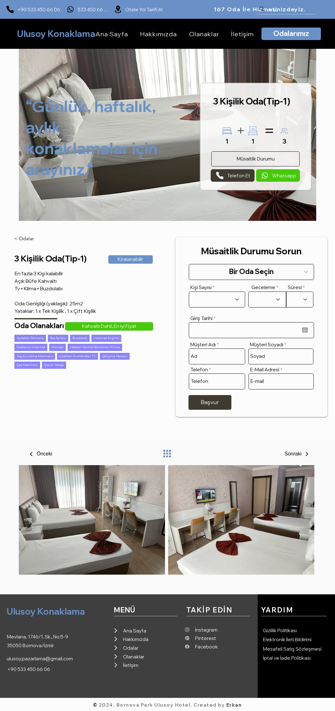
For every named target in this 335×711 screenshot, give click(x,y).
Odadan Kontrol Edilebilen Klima (95, 346)
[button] (130, 259)
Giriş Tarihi (204, 318)
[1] (226, 135)
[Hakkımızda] (145, 639)
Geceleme (263, 287)
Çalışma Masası (114, 355)
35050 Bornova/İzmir (30, 645)
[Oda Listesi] (167, 454)
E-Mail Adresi (264, 369)
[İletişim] (145, 665)
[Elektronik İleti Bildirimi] (294, 639)
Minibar (57, 346)
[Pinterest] (215, 638)
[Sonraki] (292, 454)
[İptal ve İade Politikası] (294, 658)
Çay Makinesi (27, 364)
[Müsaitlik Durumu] (255, 158)
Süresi (295, 287)
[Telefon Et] (233, 175)
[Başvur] (209, 402)
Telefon (199, 369)
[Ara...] (285, 10)
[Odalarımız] (291, 34)
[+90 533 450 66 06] (34, 9)
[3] (284, 135)
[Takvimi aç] (304, 330)
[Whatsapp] (278, 175)
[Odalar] (145, 648)
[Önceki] (46, 454)
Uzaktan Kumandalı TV (77, 355)
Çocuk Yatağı (54, 364)
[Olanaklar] (145, 656)
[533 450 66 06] (88, 9)
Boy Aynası (58, 337)
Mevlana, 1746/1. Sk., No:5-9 (37, 637)
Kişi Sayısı (201, 287)
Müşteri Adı (203, 344)
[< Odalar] (27, 238)
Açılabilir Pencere (30, 337)
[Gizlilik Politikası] (294, 630)
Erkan (234, 705)
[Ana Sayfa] (145, 630)
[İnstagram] (215, 630)
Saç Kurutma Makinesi (34, 355)
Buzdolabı (79, 337)
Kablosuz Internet (30, 346)
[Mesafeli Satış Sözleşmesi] (294, 649)
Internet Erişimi (106, 337)
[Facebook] (215, 646)
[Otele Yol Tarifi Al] (139, 9)
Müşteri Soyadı (266, 344)
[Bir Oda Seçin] (251, 272)
